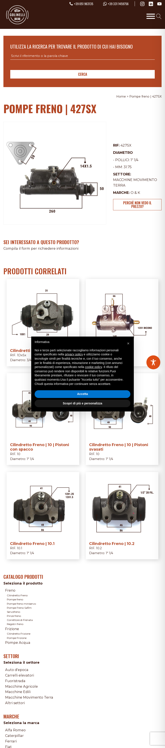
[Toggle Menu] (150, 16)
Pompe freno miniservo (21, 603)
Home (121, 96)
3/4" (29, 360)
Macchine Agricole (21, 686)
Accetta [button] (82, 394)
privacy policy (74, 354)
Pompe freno (15, 599)
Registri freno (15, 624)
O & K (135, 192)
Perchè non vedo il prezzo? (137, 204)
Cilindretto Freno (17, 595)
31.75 (128, 167)
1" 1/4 (134, 160)
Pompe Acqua (17, 642)
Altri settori (15, 703)
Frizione (12, 629)
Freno (10, 590)
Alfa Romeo (15, 730)
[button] (128, 343)
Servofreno (13, 611)
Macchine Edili (18, 692)
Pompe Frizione (17, 638)
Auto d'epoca (16, 670)
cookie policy (93, 367)
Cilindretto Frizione (18, 633)
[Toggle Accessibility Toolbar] (153, 362)
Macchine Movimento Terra (29, 697)
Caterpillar (14, 735)
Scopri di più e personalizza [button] (82, 403)
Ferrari (11, 741)
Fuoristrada (15, 681)
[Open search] (159, 16)
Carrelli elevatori (19, 675)
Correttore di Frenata (20, 620)
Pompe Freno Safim (19, 607)
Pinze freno (14, 615)
